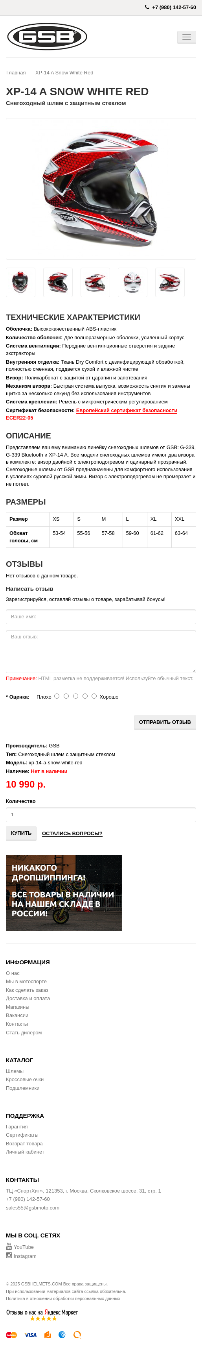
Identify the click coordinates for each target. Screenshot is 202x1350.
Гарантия (17, 1127)
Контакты (17, 1024)
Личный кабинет (25, 1152)
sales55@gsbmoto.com (32, 1208)
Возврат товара (24, 1144)
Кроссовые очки (25, 1079)
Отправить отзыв (165, 722)
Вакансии (17, 1015)
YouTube (20, 1247)
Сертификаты (22, 1135)
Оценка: (19, 697)
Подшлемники (22, 1088)
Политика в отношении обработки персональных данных (63, 1298)
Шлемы (15, 1071)
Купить (21, 833)
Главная (16, 73)
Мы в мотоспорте (26, 981)
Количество (21, 801)
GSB (54, 746)
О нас (13, 973)
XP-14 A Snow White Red (64, 73)
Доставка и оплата (28, 998)
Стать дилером (24, 1033)
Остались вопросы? (72, 833)
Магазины (17, 1007)
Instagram (21, 1256)
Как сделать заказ (27, 990)
